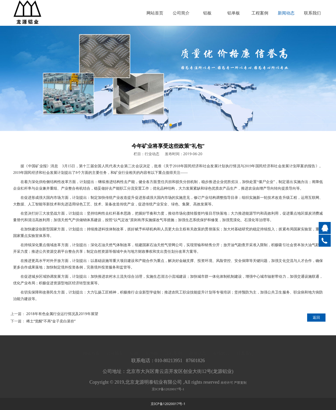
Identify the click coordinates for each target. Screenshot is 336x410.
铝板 (207, 13)
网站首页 (154, 13)
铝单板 (233, 13)
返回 (316, 317)
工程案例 (259, 13)
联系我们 (312, 13)
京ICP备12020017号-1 (168, 392)
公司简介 (181, 13)
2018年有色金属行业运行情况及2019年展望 (62, 313)
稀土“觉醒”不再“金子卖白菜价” (51, 320)
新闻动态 (286, 13)
